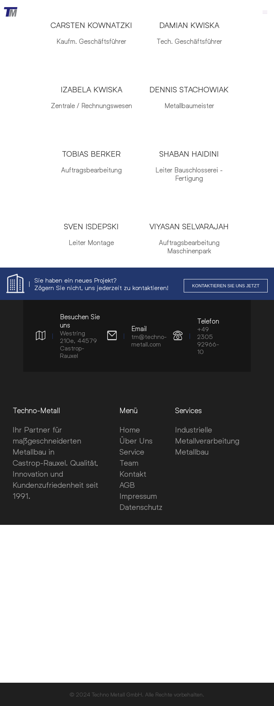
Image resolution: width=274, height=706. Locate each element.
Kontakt (132, 473)
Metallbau (192, 451)
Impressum (138, 495)
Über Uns (136, 440)
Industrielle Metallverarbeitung (207, 435)
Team (128, 462)
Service (131, 451)
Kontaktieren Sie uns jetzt (225, 285)
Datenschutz (140, 506)
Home (129, 429)
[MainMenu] (265, 12)
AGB (127, 484)
